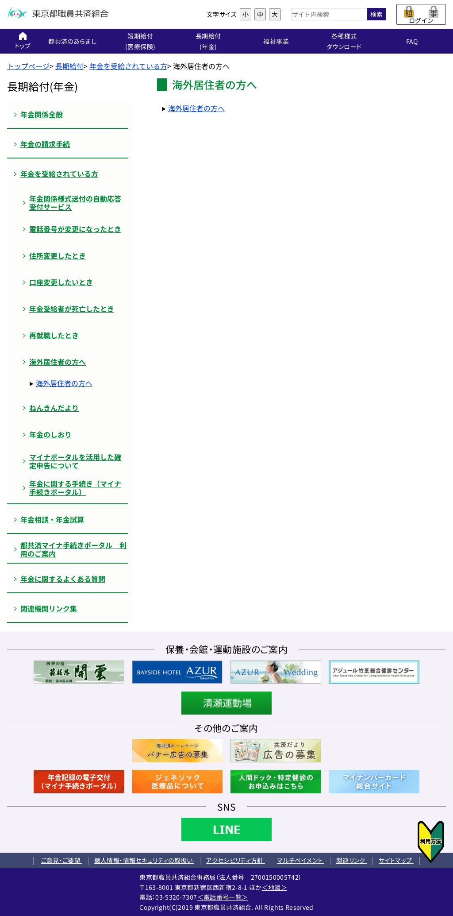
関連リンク (351, 860)
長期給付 (69, 66)
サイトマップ (396, 860)
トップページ (28, 66)
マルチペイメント (300, 860)
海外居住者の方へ (64, 383)
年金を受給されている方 (128, 66)
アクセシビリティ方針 (235, 860)
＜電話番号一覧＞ (222, 897)
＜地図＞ (274, 887)
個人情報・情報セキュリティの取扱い (144, 860)
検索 (376, 14)
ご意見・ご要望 (61, 860)
